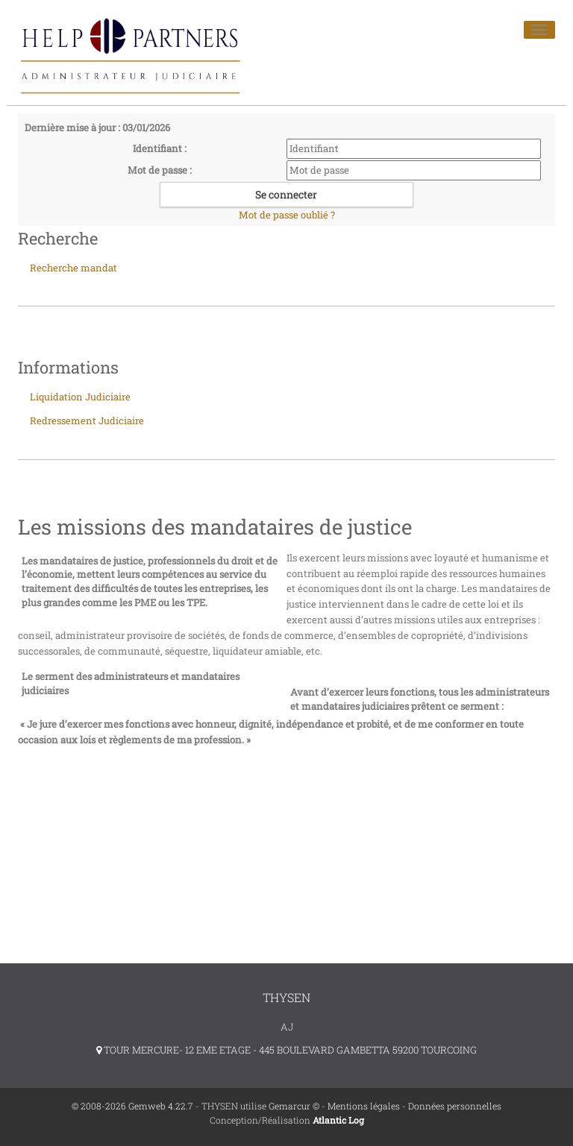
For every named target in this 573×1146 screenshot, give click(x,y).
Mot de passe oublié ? (287, 214)
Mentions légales (364, 1106)
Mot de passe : (160, 170)
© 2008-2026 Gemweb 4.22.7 (132, 1106)
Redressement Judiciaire (87, 420)
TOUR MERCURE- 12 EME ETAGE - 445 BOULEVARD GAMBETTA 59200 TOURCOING (286, 1050)
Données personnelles (454, 1106)
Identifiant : (160, 148)
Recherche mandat (73, 267)
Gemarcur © (294, 1106)
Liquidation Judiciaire (80, 396)
